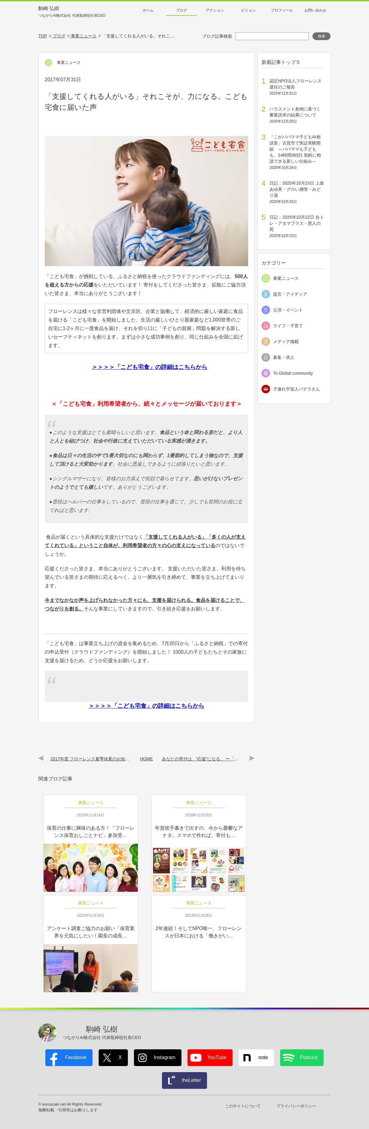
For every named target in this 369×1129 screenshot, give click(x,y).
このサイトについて (243, 1106)
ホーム (147, 10)
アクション (215, 10)
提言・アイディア (290, 294)
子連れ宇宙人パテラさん (296, 389)
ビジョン (248, 10)
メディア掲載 (286, 341)
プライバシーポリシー (296, 1106)
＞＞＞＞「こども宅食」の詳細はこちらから (149, 367)
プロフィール (282, 10)
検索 (321, 36)
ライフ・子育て (288, 325)
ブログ (181, 10)
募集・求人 (283, 357)
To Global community (293, 373)
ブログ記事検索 (217, 36)
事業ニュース (286, 278)
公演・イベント (288, 309)
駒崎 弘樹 (72, 12)
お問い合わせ (315, 10)
